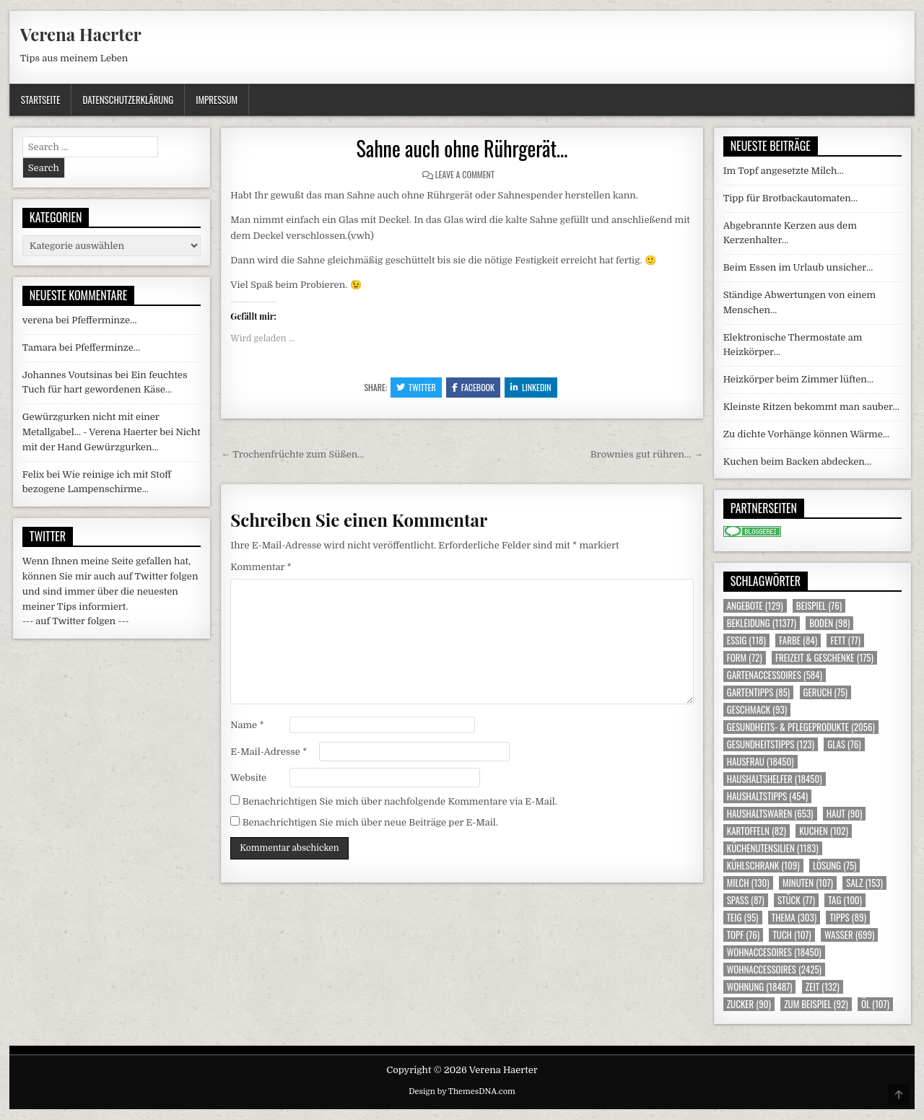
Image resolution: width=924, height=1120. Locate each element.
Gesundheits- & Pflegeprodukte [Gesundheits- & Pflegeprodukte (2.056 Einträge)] (801, 727)
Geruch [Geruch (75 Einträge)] (825, 692)
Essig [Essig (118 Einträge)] (746, 640)
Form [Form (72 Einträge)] (744, 658)
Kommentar (260, 566)
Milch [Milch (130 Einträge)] (748, 883)
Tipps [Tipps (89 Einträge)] (847, 917)
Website (248, 777)
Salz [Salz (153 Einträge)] (864, 883)
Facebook (473, 387)
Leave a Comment (464, 174)
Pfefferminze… (103, 320)
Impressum (216, 99)
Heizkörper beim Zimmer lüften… (798, 379)
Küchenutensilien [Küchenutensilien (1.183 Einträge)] (773, 848)
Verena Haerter (80, 33)
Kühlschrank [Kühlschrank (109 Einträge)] (763, 865)
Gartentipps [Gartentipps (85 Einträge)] (758, 692)
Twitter (416, 387)
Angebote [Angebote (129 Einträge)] (755, 606)
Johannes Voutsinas (67, 374)
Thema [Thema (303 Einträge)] (794, 917)
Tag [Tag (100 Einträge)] (845, 900)
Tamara (39, 347)
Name (246, 724)
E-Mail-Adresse (268, 751)
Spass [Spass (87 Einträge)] (745, 900)
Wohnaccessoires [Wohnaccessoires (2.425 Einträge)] (774, 969)
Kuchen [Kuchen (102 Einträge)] (823, 831)
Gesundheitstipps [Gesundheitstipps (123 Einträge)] (770, 744)
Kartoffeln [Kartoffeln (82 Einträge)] (756, 831)
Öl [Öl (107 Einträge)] (875, 1004)
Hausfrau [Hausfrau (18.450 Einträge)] (760, 762)
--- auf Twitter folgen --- (75, 621)
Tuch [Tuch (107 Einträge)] (791, 935)
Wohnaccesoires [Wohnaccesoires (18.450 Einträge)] (774, 952)
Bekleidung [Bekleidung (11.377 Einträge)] (761, 623)
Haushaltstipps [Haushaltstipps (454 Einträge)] (767, 796)
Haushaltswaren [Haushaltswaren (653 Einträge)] (770, 814)
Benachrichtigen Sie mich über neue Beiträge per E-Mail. (370, 822)
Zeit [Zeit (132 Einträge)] (823, 987)
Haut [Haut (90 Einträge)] (845, 814)
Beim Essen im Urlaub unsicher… (798, 267)
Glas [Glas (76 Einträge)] (843, 744)
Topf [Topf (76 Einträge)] (743, 935)
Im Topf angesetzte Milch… (783, 170)
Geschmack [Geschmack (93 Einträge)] (757, 710)
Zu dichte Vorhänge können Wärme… (806, 434)
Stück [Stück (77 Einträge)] (796, 900)
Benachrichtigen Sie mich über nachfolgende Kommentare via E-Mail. (400, 801)
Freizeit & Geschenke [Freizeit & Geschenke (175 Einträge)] (824, 658)
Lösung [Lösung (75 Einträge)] (835, 865)
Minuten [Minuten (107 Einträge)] (808, 883)
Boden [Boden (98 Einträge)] (829, 623)
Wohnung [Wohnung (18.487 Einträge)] (760, 987)
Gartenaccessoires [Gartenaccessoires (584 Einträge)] (774, 675)
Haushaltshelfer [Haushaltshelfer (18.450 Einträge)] (774, 779)
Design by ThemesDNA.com (462, 1091)
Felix (33, 474)
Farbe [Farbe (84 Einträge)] (798, 640)
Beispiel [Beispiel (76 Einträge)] (819, 606)
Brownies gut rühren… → (646, 454)
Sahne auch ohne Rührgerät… (461, 148)
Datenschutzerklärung (127, 99)
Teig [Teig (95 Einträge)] (743, 917)
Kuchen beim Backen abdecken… (797, 461)
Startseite (41, 99)
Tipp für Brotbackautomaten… (790, 198)
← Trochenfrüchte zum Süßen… (292, 454)
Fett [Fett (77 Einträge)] (845, 640)
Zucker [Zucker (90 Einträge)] (749, 1004)
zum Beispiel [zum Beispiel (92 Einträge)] (815, 1004)
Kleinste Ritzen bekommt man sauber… (811, 406)
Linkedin (531, 387)
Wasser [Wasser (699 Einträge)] (849, 935)
